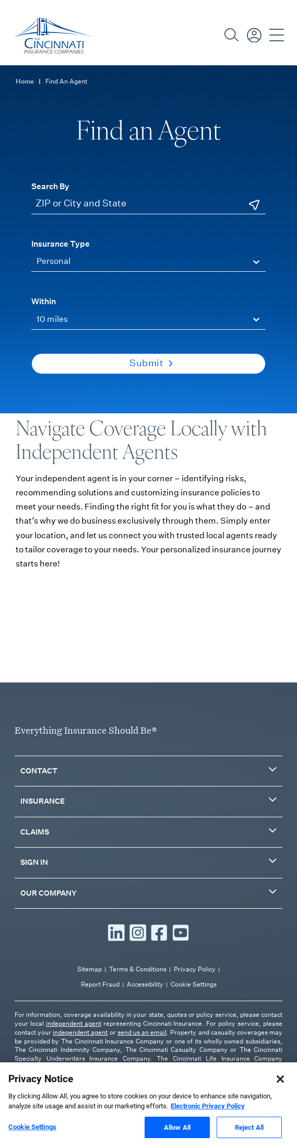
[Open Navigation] (276, 35)
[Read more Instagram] (137, 932)
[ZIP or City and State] (148, 204)
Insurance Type (60, 243)
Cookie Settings (194, 984)
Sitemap (89, 969)
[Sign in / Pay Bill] (254, 35)
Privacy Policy (195, 969)
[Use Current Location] (254, 205)
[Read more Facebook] (159, 932)
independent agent (73, 1023)
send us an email (142, 1032)
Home (25, 81)
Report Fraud (100, 984)
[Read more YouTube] (180, 932)
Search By (50, 186)
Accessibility (145, 984)
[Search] (231, 35)
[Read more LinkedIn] (116, 932)
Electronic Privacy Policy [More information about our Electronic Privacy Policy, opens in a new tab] (208, 1123)
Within (43, 301)
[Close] (280, 1095)
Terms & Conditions (138, 969)
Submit (151, 363)
